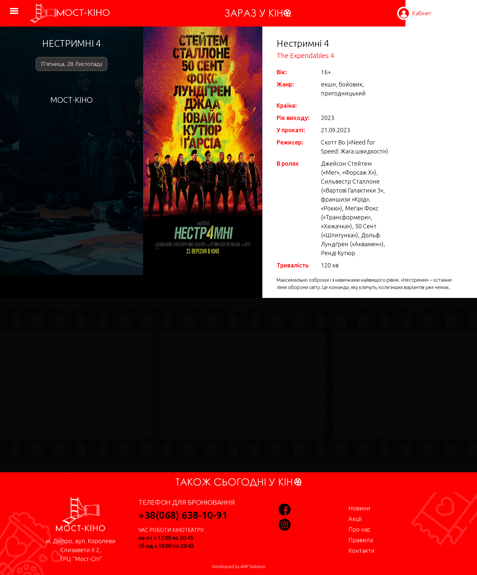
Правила (360, 540)
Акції (354, 518)
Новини (359, 508)
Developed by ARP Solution (238, 566)
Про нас (359, 529)
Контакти (361, 550)
